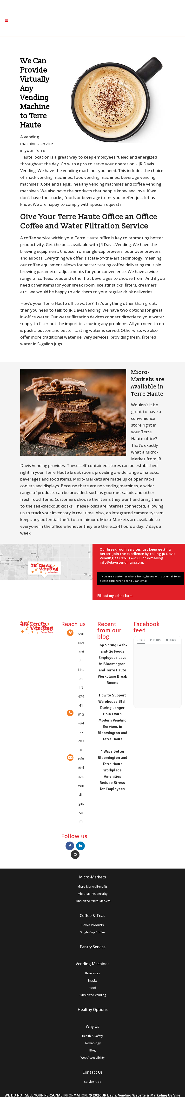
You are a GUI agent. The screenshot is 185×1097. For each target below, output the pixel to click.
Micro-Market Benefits (93, 886)
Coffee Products (92, 925)
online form (127, 595)
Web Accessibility (92, 1058)
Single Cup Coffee (92, 932)
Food (92, 988)
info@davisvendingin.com (121, 562)
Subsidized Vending (92, 995)
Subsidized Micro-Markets (93, 901)
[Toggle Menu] (6, 20)
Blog (92, 1050)
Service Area (92, 1082)
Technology (92, 1043)
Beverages (92, 973)
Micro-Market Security (92, 894)
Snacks (92, 980)
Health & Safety (92, 1036)
